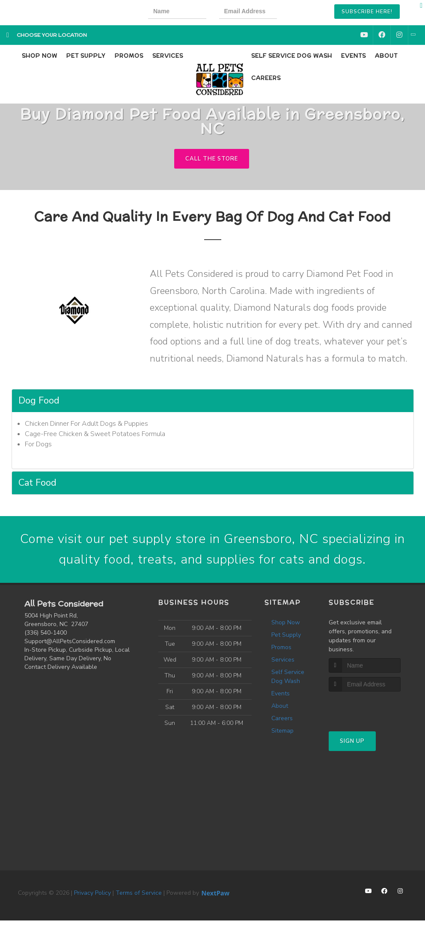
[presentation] (319, 12)
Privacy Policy (92, 893)
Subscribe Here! (367, 11)
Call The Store (211, 159)
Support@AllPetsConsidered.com (69, 641)
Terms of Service (139, 893)
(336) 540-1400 (45, 633)
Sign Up (352, 741)
